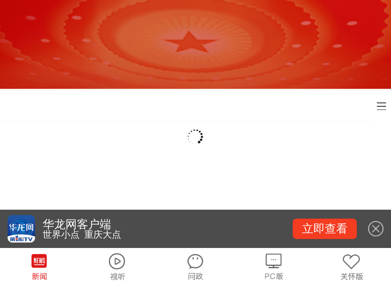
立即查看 (325, 228)
